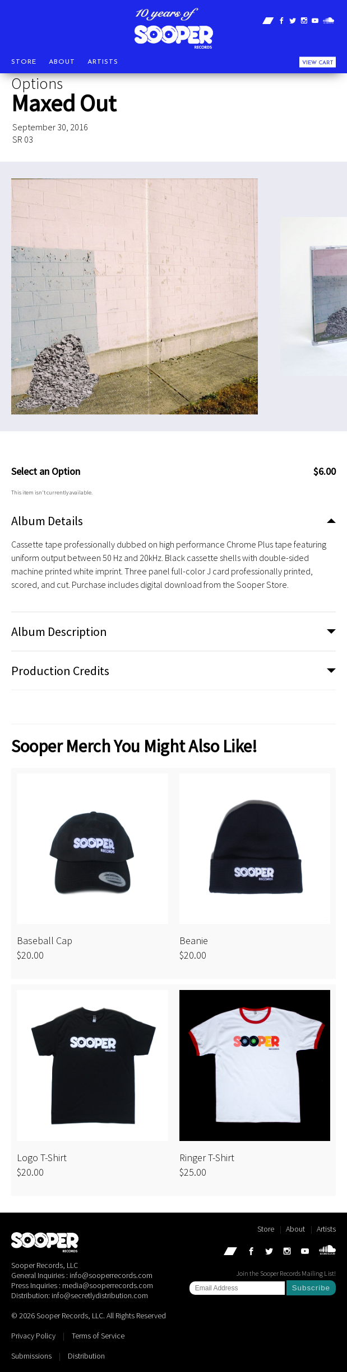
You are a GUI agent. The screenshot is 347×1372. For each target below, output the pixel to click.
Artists (102, 61)
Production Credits (60, 670)
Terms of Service (98, 1336)
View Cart (317, 62)
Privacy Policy (33, 1336)
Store (23, 61)
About (62, 61)
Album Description (59, 631)
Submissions (31, 1356)
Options (37, 83)
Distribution (86, 1356)
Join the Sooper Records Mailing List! (286, 1273)
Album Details (47, 521)
